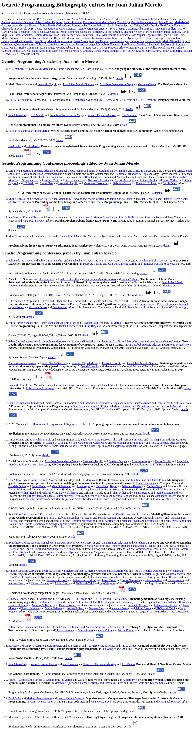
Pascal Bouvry (172, 31)
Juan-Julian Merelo (39, 130)
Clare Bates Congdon (109, 498)
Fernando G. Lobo (57, 580)
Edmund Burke (118, 50)
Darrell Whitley (17, 489)
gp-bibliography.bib (59, 13)
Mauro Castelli (74, 38)
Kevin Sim (117, 38)
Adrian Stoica (62, 583)
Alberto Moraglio (129, 47)
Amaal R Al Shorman (41, 19)
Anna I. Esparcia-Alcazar (102, 115)
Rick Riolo (47, 492)
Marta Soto (102, 44)
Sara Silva (40, 41)
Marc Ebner (119, 442)
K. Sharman (74, 645)
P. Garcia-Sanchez (64, 68)
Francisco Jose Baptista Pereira (127, 44)
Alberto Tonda (145, 28)
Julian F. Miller (148, 180)
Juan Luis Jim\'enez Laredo (23, 402)
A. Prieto (110, 645)
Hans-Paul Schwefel (21, 41)
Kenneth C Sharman (22, 22)
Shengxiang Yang (59, 523)
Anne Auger (83, 486)
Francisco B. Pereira (62, 176)
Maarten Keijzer (132, 31)
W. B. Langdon (85, 489)
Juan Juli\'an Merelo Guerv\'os (174, 402)
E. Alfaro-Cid (16, 645)
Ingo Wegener (107, 583)
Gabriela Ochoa (61, 50)
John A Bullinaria (171, 50)
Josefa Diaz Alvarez (31, 28)
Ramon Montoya (43, 34)
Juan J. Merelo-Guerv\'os (99, 217)
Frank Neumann (131, 580)
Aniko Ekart (138, 442)
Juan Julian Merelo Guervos (78, 84)
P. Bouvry (35, 99)
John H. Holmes (119, 577)
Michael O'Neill (131, 520)
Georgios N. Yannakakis (124, 445)
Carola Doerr (100, 50)
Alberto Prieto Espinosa (48, 22)
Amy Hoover (67, 44)
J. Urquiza (53, 424)
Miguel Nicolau (10, 38)
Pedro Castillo (109, 439)
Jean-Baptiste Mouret (52, 47)
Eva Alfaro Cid (119, 570)
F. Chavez (43, 300)
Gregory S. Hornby (144, 577)
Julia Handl (153, 44)
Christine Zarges (119, 41)
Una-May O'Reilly (88, 682)
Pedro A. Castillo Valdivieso (58, 570)
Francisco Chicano (81, 50)
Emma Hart (18, 50)
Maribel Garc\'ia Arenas (137, 402)
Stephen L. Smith (98, 495)
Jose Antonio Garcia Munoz (59, 28)
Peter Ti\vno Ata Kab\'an (25, 53)
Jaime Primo (166, 22)
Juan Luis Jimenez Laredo (122, 263)
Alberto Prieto (131, 679)
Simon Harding (62, 489)
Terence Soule (153, 41)
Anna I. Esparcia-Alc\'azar (46, 514)
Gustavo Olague (49, 31)
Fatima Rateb (47, 25)
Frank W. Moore (162, 489)
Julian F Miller (148, 47)
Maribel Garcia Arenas (39, 698)
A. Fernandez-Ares (19, 68)
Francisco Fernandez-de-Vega (79, 385)
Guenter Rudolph (154, 38)
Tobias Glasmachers (47, 44)
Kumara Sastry (16, 583)
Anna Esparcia (157, 439)
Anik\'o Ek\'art (156, 517)
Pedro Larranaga (85, 44)
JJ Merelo (28, 183)
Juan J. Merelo (148, 198)
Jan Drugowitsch (32, 495)
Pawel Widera (166, 47)
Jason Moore (109, 580)
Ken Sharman (129, 115)
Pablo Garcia (88, 439)
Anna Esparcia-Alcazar (44, 479)
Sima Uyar (68, 552)
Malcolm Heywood (54, 38)
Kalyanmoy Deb (134, 38)
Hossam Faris (62, 19)
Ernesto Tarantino (34, 523)
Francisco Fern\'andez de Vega (102, 402)
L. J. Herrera (34, 424)
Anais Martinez (84, 34)
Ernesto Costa (90, 47)
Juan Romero (181, 548)
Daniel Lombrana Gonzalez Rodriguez (81, 31)
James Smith (153, 50)
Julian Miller (119, 492)
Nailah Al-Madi (112, 19)
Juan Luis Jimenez (64, 34)
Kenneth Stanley (141, 492)
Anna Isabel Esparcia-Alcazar (144, 344)
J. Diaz (58, 300)
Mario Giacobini (171, 41)
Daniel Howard (169, 577)
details (119, 78)
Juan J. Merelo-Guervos (43, 701)
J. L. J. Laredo (16, 99)
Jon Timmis (101, 41)
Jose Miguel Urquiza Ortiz (146, 34)
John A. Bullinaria (129, 217)
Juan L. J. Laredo (70, 626)
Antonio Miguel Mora (84, 341)
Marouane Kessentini (39, 50)
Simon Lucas (85, 630)
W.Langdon (34, 13)
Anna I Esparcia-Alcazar (39, 170)
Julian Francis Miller (84, 580)
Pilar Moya (123, 22)
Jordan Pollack (176, 580)
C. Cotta (133, 300)
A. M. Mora (41, 68)
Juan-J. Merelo (110, 385)
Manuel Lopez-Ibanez (59, 41)
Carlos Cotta (63, 25)
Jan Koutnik (168, 44)
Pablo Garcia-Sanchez (120, 25)
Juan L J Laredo (73, 22)
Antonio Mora (68, 322)
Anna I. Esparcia (145, 483)
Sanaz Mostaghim (83, 41)
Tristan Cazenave (68, 325)
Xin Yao (170, 38)
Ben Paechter (59, 307)
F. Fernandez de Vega (81, 99)
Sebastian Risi (73, 47)
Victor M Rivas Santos (97, 38)
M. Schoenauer (77, 717)
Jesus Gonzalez (127, 28)
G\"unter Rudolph (68, 236)
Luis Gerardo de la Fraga (40, 388)
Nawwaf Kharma (68, 492)
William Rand (28, 492)
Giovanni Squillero (165, 28)
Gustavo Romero (28, 25)
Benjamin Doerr (71, 577)
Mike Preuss (76, 445)
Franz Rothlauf (21, 552)
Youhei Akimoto (25, 44)
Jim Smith (74, 217)
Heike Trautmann (29, 47)
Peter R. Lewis (165, 304)
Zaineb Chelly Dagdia (146, 25)
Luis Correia (137, 41)
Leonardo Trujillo (29, 31)
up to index (7, 13)
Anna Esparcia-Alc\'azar (114, 542)
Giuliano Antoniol (176, 573)
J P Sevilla (112, 28)
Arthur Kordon (83, 498)
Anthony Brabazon (81, 517)
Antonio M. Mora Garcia (22, 570)
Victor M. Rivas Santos (175, 198)
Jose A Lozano (136, 50)
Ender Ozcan (39, 486)
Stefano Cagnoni (78, 442)
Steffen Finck (154, 486)
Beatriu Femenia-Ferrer (144, 22)
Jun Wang (107, 648)
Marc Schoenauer (153, 31)
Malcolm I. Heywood (70, 198)
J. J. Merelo (106, 68)
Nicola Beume (55, 495)
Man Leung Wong (109, 489)
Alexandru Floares (165, 495)
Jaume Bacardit (164, 492)
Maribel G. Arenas (43, 679)
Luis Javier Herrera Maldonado (112, 34)
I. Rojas (68, 424)
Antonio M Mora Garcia (155, 19)
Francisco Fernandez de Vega (99, 22)
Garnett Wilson (40, 489)
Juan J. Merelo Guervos (92, 570)
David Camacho (90, 366)
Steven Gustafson (36, 498)
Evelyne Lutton (106, 236)
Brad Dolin (166, 25)
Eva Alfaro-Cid (131, 19)
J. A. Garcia (74, 300)
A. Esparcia (55, 645)
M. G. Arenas (106, 99)
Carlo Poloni (105, 630)
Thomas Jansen (64, 630)
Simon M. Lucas (114, 682)
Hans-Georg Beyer (106, 486)
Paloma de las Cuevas (20, 260)
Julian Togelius (97, 445)
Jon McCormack (107, 520)
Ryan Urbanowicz (47, 173)
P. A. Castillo (87, 68)
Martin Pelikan (153, 580)
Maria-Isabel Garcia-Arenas (114, 260)
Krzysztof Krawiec (31, 38)
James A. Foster (99, 406)
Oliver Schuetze (109, 47)
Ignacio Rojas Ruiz (173, 34)
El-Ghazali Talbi (85, 583)
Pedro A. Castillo (92, 263)
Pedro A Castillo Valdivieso (86, 19)
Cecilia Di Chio (54, 442)
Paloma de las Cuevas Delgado (89, 25)
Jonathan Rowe (153, 217)
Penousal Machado (171, 406)
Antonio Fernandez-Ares (90, 28)
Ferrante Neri (56, 445)
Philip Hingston (92, 325)
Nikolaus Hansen (132, 486)
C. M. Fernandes (147, 99)
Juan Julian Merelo (131, 236)
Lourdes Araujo (113, 31)
